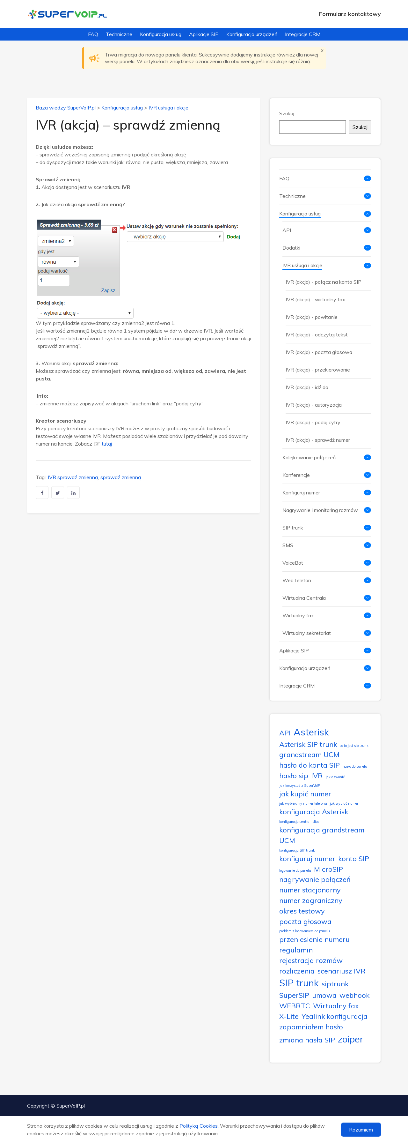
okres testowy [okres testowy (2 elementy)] (302, 910)
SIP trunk (292, 527)
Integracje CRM (302, 34)
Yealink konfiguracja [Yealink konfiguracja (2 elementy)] (335, 1016)
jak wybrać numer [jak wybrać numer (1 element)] (344, 803)
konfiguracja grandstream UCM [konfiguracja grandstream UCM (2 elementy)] (321, 835)
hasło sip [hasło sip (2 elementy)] (293, 775)
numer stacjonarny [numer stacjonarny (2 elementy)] (310, 889)
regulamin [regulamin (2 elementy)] (296, 949)
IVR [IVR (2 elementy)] (317, 775)
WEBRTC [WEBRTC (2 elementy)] (294, 1005)
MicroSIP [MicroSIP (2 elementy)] (328, 869)
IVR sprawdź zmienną (73, 477)
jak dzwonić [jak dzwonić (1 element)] (335, 777)
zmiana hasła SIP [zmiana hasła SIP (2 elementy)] (307, 1039)
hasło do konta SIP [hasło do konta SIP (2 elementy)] (309, 765)
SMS (287, 545)
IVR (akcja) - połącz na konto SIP (323, 282)
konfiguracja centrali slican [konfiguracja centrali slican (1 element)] (300, 821)
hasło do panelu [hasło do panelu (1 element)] (355, 766)
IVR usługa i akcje (168, 107)
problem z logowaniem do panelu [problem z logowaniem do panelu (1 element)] (304, 931)
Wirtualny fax (298, 615)
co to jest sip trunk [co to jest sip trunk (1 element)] (354, 745)
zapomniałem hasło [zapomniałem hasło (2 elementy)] (311, 1026)
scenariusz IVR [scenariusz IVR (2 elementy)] (341, 970)
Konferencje (296, 475)
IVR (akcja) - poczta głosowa (319, 352)
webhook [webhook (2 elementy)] (354, 995)
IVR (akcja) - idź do (307, 387)
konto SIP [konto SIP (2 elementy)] (353, 858)
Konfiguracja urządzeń (251, 34)
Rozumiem (361, 1129)
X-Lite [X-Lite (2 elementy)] (289, 1016)
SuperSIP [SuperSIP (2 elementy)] (294, 995)
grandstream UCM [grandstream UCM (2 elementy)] (309, 754)
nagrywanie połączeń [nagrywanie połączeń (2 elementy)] (315, 879)
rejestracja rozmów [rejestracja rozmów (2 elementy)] (311, 960)
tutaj (107, 443)
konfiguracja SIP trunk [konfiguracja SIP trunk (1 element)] (297, 850)
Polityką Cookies (198, 1126)
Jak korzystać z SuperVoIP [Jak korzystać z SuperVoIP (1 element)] (299, 785)
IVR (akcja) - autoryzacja (314, 405)
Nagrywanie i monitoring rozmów (320, 510)
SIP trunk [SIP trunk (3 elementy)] (299, 983)
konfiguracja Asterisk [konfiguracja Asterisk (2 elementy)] (313, 811)
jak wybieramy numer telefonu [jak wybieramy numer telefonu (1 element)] (303, 803)
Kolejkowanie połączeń (309, 457)
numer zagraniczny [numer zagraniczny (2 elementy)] (310, 900)
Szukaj (286, 113)
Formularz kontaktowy (350, 14)
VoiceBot (292, 563)
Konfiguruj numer (301, 492)
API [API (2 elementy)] (285, 732)
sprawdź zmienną (120, 477)
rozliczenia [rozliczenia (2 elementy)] (297, 970)
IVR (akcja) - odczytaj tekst (317, 334)
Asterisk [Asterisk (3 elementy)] (311, 732)
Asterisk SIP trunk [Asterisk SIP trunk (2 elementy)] (308, 744)
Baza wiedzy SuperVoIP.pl (66, 107)
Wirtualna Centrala (304, 598)
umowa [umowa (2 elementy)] (324, 995)
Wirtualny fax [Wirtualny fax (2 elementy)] (336, 1005)
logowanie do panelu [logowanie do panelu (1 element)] (295, 870)
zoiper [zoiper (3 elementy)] (350, 1039)
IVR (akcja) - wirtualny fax (315, 299)
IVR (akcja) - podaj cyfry (313, 422)
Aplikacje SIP (204, 34)
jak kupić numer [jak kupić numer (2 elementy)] (305, 793)
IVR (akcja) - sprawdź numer (318, 440)
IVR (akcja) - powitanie (312, 317)
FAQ (93, 34)
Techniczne (119, 34)
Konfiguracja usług (160, 34)
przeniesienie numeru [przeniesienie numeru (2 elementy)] (314, 939)
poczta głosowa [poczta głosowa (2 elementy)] (305, 921)
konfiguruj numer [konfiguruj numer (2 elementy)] (307, 858)
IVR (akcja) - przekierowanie (318, 369)
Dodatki (291, 247)
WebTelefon (296, 580)
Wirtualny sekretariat (306, 633)
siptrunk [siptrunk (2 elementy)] (335, 983)
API (286, 230)
